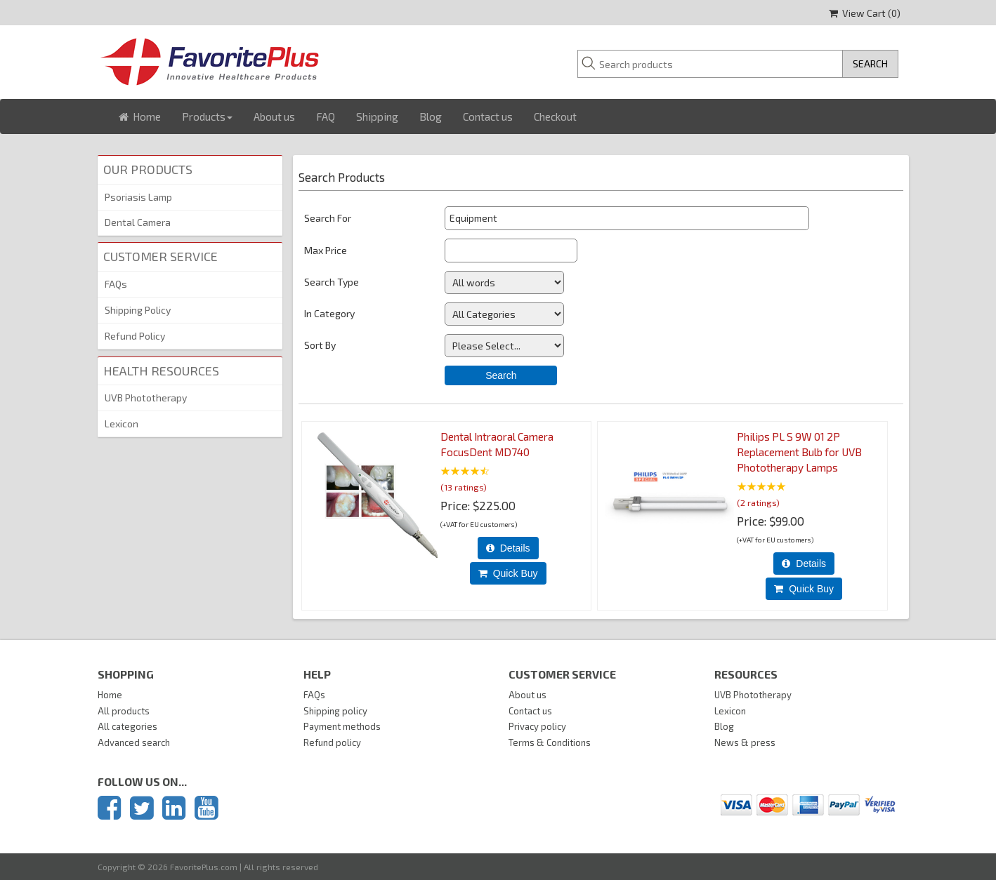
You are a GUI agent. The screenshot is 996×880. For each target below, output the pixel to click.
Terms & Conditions (550, 742)
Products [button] (207, 116)
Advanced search (134, 742)
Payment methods (342, 726)
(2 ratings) (758, 501)
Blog (430, 116)
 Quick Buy (508, 573)
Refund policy (332, 742)
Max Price (325, 250)
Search (500, 375)
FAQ (325, 116)
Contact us (488, 116)
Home (140, 116)
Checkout (555, 116)
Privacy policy (537, 726)
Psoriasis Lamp (138, 197)
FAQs (116, 284)
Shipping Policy (138, 310)
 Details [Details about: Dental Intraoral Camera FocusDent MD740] (508, 548)
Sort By (320, 345)
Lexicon (121, 423)
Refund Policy (135, 336)
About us (274, 116)
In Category (329, 313)
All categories (127, 726)
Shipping (377, 116)
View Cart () (864, 13)
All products (124, 710)
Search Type (331, 282)
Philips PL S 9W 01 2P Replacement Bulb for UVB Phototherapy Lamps (799, 452)
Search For (327, 218)
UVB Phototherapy (146, 398)
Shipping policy (335, 710)
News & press (744, 742)
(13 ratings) (463, 486)
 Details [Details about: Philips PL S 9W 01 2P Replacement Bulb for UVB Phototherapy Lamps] (804, 563)
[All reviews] (465, 472)
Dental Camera (138, 222)
